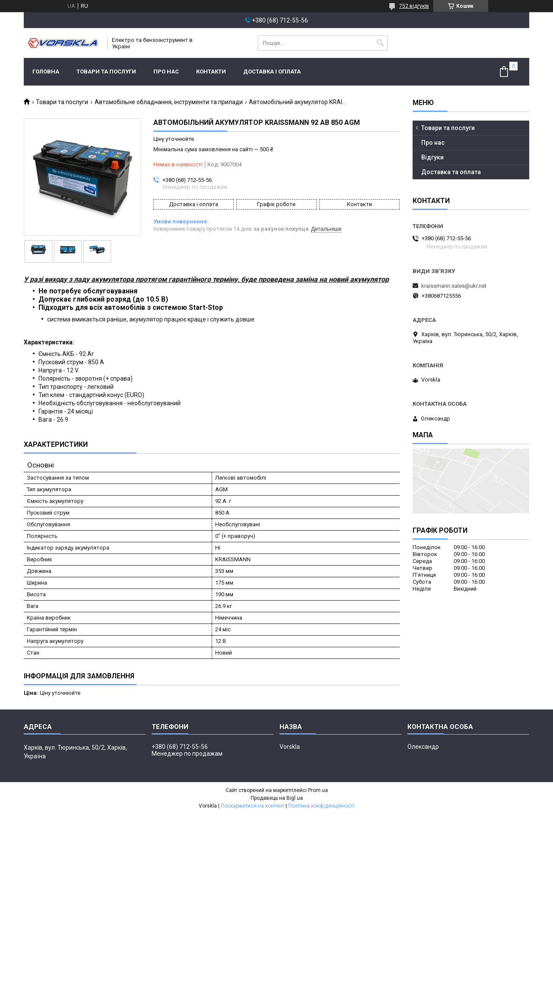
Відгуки (432, 157)
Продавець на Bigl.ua (277, 798)
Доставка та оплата (451, 172)
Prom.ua (318, 790)
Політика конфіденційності (321, 806)
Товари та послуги (106, 71)
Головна (45, 71)
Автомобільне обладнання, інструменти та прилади (169, 102)
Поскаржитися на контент (252, 806)
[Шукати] (380, 43)
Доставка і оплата (272, 71)
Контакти (211, 71)
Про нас (166, 71)
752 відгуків (414, 6)
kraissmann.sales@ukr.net (453, 286)
